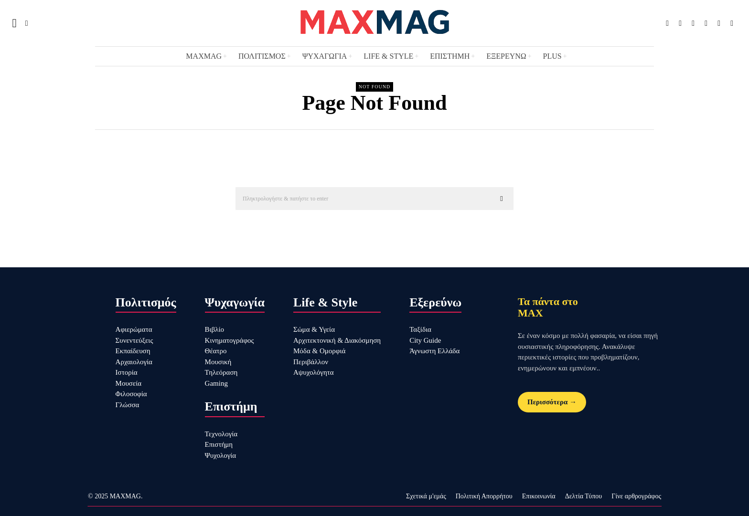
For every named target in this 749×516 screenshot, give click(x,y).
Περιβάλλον (310, 362)
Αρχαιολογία (134, 362)
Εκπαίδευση (133, 351)
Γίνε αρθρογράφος (636, 496)
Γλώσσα (127, 405)
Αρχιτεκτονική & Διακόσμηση (337, 340)
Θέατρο (216, 351)
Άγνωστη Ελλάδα (434, 351)
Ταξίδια (420, 329)
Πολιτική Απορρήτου (484, 496)
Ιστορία (127, 372)
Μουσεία (129, 383)
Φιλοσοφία (131, 394)
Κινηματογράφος (229, 340)
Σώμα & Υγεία (314, 329)
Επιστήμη (219, 444)
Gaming (216, 383)
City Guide (425, 340)
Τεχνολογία (221, 434)
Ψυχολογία (220, 455)
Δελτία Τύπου (583, 496)
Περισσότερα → (552, 402)
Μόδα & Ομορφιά (319, 351)
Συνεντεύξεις (134, 340)
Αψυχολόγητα (313, 372)
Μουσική (218, 362)
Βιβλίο (214, 329)
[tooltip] (667, 23)
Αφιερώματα (134, 329)
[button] (502, 198)
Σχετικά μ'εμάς (426, 496)
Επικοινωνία (539, 496)
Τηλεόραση (221, 372)
